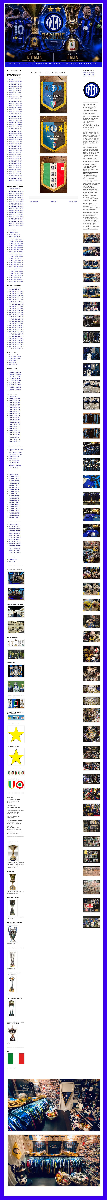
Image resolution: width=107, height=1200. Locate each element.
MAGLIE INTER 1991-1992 (15, 118)
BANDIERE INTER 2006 (15, 378)
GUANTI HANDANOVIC (15, 356)
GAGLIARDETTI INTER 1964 (16, 293)
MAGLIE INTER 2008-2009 (15, 150)
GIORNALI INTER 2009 (14, 543)
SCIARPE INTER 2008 (14, 419)
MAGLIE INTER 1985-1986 (15, 107)
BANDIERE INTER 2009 (15, 384)
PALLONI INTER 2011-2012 (16, 260)
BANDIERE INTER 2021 (15, 388)
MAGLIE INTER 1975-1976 (15, 90)
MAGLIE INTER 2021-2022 (15, 175)
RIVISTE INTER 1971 (14, 485)
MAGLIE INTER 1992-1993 (15, 120)
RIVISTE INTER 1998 (14, 501)
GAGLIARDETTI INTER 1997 (16, 312)
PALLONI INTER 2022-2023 (16, 281)
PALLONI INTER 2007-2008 (16, 253)
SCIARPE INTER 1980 (14, 398)
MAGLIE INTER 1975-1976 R (16, 223)
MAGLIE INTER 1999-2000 (15, 134)
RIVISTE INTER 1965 (14, 482)
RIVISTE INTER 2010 (14, 512)
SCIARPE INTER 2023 (14, 441)
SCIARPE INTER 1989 (14, 402)
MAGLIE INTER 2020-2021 (15, 173)
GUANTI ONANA (13, 360)
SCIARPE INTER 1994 (14, 406)
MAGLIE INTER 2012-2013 (15, 158)
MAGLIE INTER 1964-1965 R (16, 212)
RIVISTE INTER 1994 (14, 499)
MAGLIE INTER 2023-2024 (15, 179)
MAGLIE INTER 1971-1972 (15, 88)
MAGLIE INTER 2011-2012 (15, 156)
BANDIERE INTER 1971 (15, 373)
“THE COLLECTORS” (88, 74)
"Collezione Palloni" (13, 232)
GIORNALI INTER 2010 (14, 545)
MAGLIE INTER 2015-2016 (15, 164)
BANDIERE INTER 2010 (15, 386)
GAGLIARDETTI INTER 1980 (16, 305)
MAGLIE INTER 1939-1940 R (16, 203)
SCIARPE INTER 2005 (14, 413)
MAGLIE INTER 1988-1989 (15, 113)
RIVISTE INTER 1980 (14, 489)
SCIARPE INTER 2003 (14, 411)
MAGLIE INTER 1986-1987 (15, 109)
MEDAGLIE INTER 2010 (15, 464)
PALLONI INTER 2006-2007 (16, 251)
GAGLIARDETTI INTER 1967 (16, 299)
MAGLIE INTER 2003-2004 (15, 141)
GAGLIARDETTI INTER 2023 (16, 346)
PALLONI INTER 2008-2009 (16, 255)
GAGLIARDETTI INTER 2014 (16, 333)
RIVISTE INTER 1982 (14, 493)
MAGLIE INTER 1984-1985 (15, 105)
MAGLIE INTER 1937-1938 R (16, 201)
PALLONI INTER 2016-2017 (16, 270)
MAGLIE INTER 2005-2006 (15, 145)
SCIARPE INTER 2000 (14, 409)
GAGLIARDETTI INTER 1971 (16, 301)
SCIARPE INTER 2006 (14, 415)
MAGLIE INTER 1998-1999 (15, 132)
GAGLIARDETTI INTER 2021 (16, 342)
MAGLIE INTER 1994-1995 (15, 124)
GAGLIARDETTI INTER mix (16, 348)
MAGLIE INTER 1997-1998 (15, 130)
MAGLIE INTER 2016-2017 (15, 165)
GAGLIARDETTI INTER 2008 (16, 322)
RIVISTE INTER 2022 (14, 516)
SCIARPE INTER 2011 (14, 424)
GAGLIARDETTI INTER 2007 (16, 320)
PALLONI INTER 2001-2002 (16, 241)
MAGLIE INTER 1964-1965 (15, 81)
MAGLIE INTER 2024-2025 (15, 180)
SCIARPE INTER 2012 (14, 426)
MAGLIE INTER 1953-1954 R (16, 207)
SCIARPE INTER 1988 (14, 400)
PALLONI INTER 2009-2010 (16, 256)
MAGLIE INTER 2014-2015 (15, 162)
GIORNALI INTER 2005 (14, 535)
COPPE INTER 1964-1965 (15, 452)
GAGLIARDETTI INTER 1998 (16, 314)
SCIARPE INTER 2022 (14, 439)
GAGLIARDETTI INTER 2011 (16, 327)
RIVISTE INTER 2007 (14, 506)
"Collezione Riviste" (13, 474)
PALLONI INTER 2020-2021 (16, 277)
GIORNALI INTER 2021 (14, 549)
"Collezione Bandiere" (14, 371)
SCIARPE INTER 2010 (14, 423)
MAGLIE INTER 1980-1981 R (16, 225)
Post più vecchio (73, 201)
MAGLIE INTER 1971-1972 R (16, 222)
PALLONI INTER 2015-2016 (16, 268)
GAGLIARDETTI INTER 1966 (16, 297)
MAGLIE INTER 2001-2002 (15, 137)
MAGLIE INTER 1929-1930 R (16, 197)
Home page (53, 201)
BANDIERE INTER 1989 (15, 376)
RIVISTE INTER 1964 (14, 480)
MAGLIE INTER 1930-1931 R (16, 199)
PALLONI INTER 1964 (14, 234)
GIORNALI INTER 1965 (14, 530)
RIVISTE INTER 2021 (14, 514)
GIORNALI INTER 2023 (14, 552)
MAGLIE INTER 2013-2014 (15, 160)
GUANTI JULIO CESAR (14, 358)
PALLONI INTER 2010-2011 (16, 258)
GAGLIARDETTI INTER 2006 (16, 318)
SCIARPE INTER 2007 (14, 417)
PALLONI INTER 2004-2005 (16, 247)
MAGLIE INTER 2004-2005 (15, 143)
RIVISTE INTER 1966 (14, 484)
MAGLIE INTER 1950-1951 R (16, 205)
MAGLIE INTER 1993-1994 (15, 122)
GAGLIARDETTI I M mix (15, 290)
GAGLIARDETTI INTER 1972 (16, 303)
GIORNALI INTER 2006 (14, 537)
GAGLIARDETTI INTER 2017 (16, 338)
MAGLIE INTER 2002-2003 (15, 139)
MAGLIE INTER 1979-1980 (15, 96)
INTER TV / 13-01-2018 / (89, 73)
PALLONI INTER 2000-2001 (16, 240)
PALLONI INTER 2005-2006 (16, 249)
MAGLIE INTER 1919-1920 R (16, 193)
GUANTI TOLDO (13, 362)
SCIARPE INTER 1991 (14, 404)
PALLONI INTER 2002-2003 (16, 243)
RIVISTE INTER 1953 (14, 476)
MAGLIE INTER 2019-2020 (15, 171)
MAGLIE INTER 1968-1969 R (16, 218)
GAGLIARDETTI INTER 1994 (16, 310)
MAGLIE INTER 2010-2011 (15, 154)
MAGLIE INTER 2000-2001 (15, 135)
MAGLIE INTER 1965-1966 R (16, 214)
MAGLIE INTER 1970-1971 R (16, 220)
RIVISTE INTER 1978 (14, 487)
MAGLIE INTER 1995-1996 (15, 126)
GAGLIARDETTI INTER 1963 (16, 291)
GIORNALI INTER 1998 (14, 534)
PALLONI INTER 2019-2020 (16, 275)
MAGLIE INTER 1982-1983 (15, 102)
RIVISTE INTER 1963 (14, 478)
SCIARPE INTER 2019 (14, 434)
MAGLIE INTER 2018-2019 (15, 169)
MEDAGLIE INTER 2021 (15, 466)
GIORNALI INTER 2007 (14, 539)
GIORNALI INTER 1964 (14, 528)
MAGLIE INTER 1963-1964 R (16, 210)
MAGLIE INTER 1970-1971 (15, 87)
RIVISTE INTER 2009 (14, 510)
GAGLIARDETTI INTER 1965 (16, 295)
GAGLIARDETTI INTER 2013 (16, 331)
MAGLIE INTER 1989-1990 (15, 115)
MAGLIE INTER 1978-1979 (15, 94)
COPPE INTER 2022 (14, 460)
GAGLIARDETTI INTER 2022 (16, 344)
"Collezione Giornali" (14, 524)
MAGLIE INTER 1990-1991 (15, 117)
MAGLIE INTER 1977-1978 (15, 92)
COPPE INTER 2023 (14, 462)
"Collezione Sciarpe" (14, 396)
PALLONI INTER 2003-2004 (16, 245)
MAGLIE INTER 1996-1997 (15, 128)
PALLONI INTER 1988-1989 (16, 238)
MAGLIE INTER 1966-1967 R (16, 216)
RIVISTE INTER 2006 (14, 504)
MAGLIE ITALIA (13, 1068)
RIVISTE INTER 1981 (14, 491)
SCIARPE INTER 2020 (14, 436)
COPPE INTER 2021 (14, 458)
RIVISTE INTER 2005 (14, 502)
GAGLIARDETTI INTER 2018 (16, 340)
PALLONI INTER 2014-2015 (16, 266)
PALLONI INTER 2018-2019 (16, 273)
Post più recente (34, 201)
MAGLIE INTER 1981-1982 (15, 100)
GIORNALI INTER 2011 (14, 547)
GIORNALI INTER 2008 (14, 541)
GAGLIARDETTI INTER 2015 (16, 335)
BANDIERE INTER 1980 (15, 374)
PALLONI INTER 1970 (14, 236)
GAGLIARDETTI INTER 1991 (16, 308)
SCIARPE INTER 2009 (14, 421)
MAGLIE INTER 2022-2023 (15, 177)
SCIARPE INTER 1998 (14, 407)
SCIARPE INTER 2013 (14, 428)
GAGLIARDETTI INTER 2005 (16, 316)
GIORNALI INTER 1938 (14, 526)
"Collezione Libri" (13, 559)
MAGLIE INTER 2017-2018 (15, 167)
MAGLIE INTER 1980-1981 (15, 98)
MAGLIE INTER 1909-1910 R (16, 192)
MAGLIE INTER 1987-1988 (15, 111)
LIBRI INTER (12, 561)
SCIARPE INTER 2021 (14, 438)
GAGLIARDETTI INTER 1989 (16, 306)
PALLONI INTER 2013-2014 (16, 264)
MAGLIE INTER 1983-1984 (15, 103)
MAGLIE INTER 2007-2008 (15, 149)
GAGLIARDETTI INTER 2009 (16, 323)
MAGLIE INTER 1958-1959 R (16, 208)
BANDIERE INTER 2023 (15, 390)
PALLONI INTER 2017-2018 (16, 272)
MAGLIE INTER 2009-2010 (15, 152)
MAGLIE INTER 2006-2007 (15, 147)
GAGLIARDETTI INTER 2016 (16, 337)
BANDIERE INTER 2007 (15, 380)
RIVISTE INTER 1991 (14, 497)
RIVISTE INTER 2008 (14, 508)
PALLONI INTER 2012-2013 (16, 262)
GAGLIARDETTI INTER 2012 (16, 329)
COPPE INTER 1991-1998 (15, 454)
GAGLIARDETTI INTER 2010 (16, 325)
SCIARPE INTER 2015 (14, 430)
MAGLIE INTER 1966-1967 (15, 83)
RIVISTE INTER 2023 (14, 517)
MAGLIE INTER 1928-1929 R (16, 195)
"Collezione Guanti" (13, 355)
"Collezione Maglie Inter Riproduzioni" (14, 189)
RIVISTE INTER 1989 (14, 495)
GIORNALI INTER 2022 (14, 550)
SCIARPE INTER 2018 (14, 432)
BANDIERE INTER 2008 (15, 382)
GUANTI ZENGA (13, 364)
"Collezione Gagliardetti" (15, 288)
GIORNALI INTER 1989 (14, 532)
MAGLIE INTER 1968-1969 (15, 85)
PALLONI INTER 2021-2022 (16, 279)
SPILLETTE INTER (13, 467)
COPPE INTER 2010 (14, 456)
